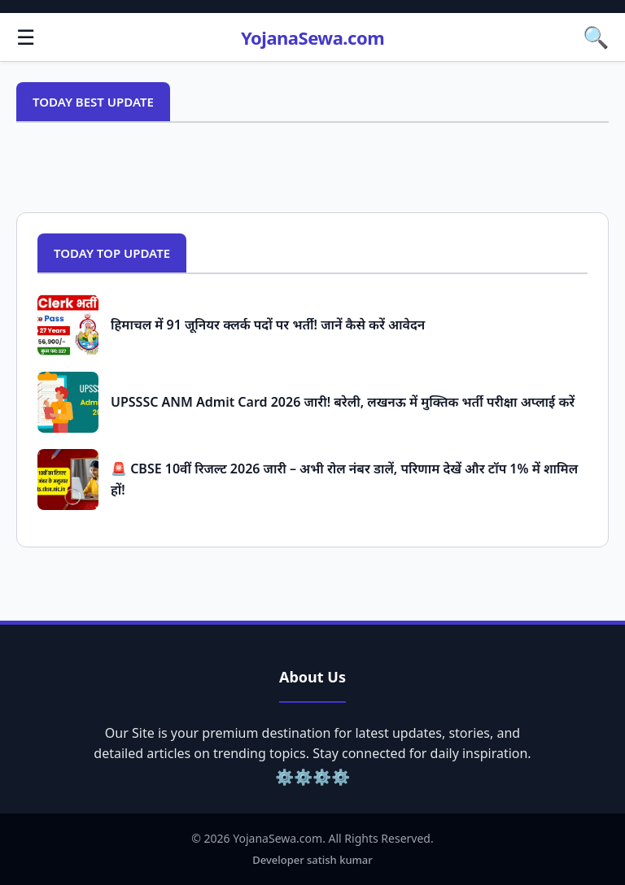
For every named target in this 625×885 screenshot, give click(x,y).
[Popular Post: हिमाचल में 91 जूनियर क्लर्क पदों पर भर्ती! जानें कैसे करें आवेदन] (67, 324)
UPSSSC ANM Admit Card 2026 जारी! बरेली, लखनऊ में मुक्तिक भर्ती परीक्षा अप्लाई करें (343, 402)
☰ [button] (25, 36)
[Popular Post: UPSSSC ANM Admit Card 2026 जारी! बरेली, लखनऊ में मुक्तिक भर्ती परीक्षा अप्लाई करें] (67, 402)
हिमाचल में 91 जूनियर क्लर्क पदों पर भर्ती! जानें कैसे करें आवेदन (268, 325)
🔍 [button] (596, 36)
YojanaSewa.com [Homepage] (312, 37)
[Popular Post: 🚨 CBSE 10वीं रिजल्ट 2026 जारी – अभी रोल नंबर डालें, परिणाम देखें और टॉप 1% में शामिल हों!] (67, 479)
